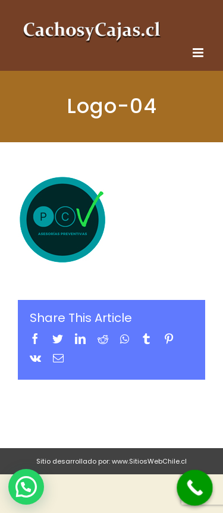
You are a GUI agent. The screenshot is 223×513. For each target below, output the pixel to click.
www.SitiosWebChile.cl (149, 461)
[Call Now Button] (195, 488)
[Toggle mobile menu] (199, 52)
